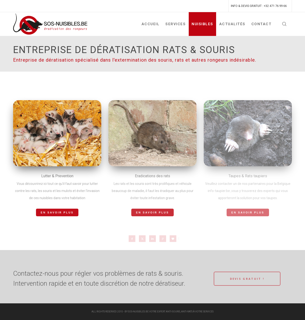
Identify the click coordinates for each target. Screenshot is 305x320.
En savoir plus (57, 212)
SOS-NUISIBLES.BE (138, 311)
